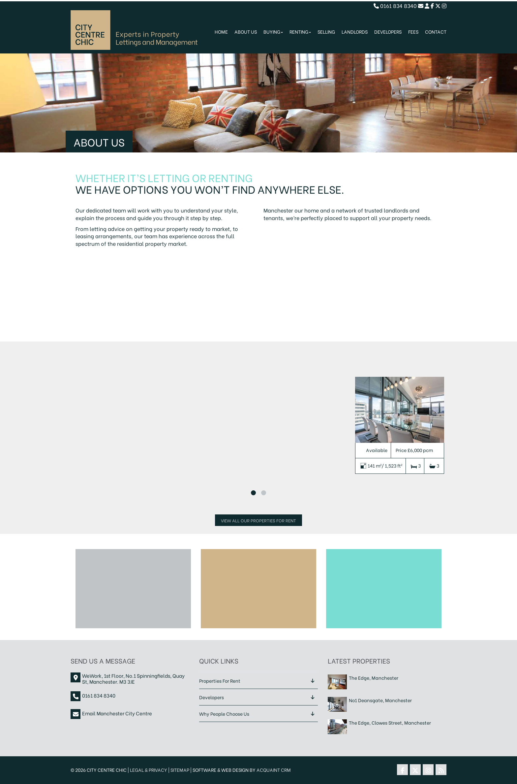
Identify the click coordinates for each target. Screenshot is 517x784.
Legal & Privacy (148, 769)
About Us (245, 31)
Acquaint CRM (274, 769)
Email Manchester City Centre (117, 713)
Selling (326, 31)
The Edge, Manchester (373, 677)
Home (221, 31)
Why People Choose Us (224, 713)
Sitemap (179, 769)
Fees (413, 31)
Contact (435, 31)
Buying (273, 31)
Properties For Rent (219, 680)
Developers (388, 31)
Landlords (355, 31)
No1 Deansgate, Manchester (380, 700)
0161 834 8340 (395, 5)
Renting (300, 31)
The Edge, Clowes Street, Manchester (390, 722)
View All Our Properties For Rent (258, 520)
